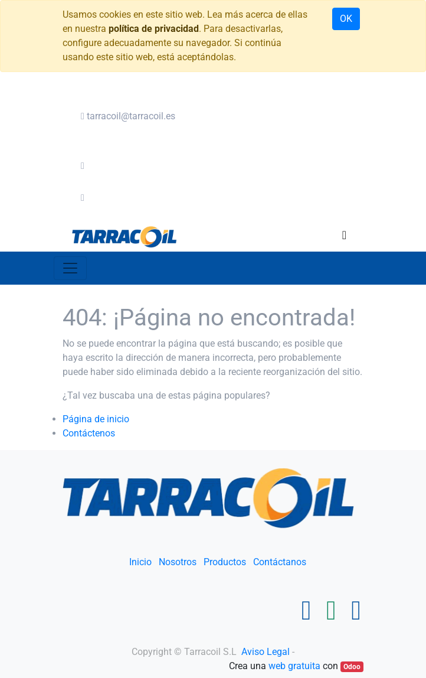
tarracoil (128, 116)
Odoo (352, 667)
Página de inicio (96, 419)
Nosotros (177, 562)
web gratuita (294, 666)
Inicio (140, 562)
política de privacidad (154, 28)
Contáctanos (279, 562)
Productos (225, 562)
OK (346, 18)
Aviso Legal (266, 651)
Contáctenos (89, 433)
